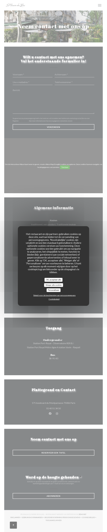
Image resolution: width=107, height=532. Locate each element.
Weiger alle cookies (54, 285)
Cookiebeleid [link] (54, 299)
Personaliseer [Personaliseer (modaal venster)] (53, 290)
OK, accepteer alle (53, 280)
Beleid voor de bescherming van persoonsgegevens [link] (55, 295)
